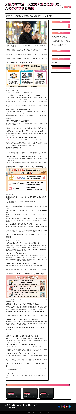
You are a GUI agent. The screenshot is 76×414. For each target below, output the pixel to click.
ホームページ (61, 7)
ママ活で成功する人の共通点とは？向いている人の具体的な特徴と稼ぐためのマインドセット (61, 41)
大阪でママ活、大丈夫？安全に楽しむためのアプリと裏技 (32, 6)
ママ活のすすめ (55, 71)
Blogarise (40, 412)
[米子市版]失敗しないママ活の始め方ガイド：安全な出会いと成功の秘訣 (60, 45)
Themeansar (46, 412)
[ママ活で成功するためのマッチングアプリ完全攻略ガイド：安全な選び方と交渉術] (60, 37)
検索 (61, 22)
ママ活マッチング (9, 140)
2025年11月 (54, 62)
